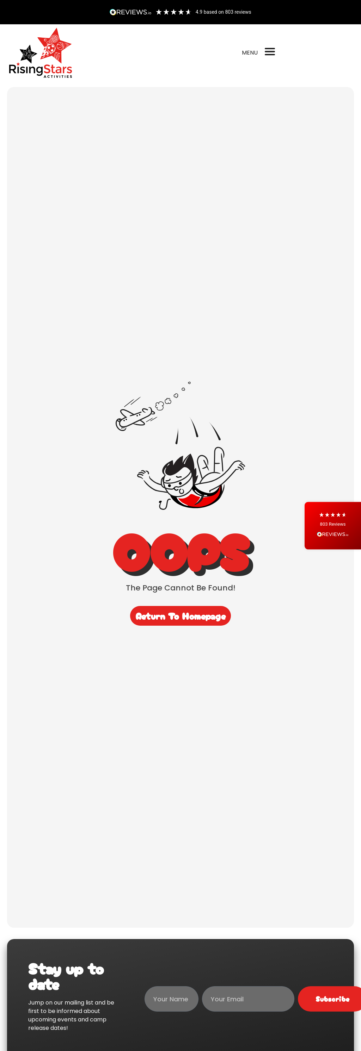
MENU (250, 53)
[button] (333, 525)
